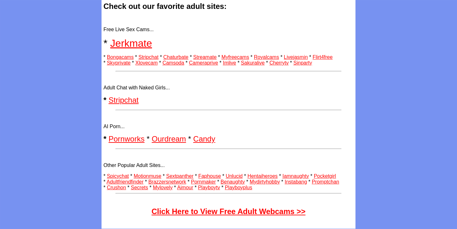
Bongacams (120, 57)
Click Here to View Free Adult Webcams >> (228, 211)
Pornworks (126, 139)
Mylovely (163, 187)
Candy (204, 139)
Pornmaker (203, 181)
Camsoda (173, 63)
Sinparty (303, 63)
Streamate (205, 57)
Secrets (139, 187)
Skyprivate (119, 63)
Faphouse (209, 176)
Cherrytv (278, 63)
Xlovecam (147, 63)
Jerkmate (131, 43)
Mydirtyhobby (265, 181)
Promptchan (325, 181)
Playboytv (209, 187)
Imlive (229, 63)
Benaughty (233, 181)
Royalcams (266, 57)
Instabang (296, 181)
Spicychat (118, 176)
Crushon (116, 187)
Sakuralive (253, 63)
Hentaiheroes (263, 176)
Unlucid (234, 176)
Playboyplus (238, 187)
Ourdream (169, 139)
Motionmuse (147, 176)
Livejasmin (296, 57)
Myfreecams (235, 57)
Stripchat (148, 57)
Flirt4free (323, 57)
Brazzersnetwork (167, 181)
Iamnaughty (295, 176)
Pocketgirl (325, 176)
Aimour (185, 187)
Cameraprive (203, 63)
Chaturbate (176, 57)
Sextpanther (179, 176)
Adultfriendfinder (125, 181)
